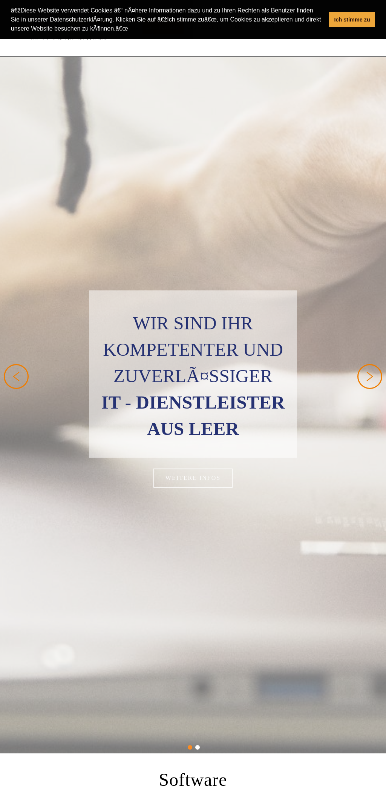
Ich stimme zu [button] (352, 20)
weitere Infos (193, 472)
